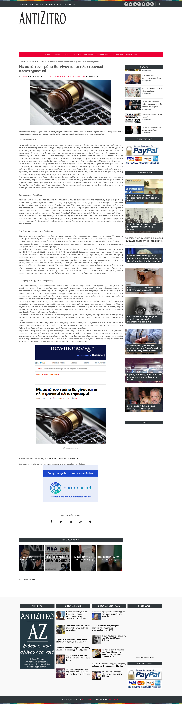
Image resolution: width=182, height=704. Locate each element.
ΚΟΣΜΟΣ (67, 55)
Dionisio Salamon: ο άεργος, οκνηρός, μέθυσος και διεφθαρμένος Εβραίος (73, 649)
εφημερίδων (150, 657)
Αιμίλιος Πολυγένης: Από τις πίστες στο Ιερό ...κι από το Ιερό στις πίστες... (144, 377)
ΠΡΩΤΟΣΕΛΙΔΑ (131, 55)
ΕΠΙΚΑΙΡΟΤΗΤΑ (55, 76)
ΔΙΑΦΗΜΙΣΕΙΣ (70, 4)
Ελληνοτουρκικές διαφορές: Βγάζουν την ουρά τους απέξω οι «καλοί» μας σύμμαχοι (152, 104)
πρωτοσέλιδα (141, 657)
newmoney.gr (73, 448)
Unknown (24, 76)
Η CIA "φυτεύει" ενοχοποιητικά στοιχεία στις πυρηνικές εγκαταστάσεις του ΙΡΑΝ (142, 319)
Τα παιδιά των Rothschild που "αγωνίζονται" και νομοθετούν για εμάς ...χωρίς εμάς (113, 653)
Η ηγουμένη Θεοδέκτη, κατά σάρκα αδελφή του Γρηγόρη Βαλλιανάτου (144, 260)
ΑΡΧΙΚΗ (23, 4)
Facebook (53, 458)
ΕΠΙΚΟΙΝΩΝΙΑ (36, 4)
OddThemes (114, 699)
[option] (144, 79)
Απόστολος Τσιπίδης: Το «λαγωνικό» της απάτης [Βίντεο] (113, 674)
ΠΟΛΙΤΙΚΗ (77, 55)
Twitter (62, 458)
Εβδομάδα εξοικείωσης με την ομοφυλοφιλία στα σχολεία (113, 614)
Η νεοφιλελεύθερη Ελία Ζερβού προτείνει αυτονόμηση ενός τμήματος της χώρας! (76, 615)
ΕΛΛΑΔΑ (57, 55)
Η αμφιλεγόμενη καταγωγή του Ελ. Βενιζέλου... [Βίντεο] (114, 638)
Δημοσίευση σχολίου (27, 579)
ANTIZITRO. (88, 699)
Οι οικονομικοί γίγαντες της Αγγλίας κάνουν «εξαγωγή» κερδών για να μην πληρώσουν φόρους (144, 348)
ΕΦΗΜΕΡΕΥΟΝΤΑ (53, 4)
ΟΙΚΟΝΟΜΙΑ (88, 55)
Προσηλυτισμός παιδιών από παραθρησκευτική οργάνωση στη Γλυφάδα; (143, 197)
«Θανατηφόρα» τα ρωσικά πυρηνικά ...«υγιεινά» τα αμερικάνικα (78, 628)
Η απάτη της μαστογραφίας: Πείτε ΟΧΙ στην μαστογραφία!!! (143, 288)
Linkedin (74, 458)
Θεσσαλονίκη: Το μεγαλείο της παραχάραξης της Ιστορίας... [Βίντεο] (141, 226)
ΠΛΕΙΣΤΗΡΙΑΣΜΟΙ (36, 62)
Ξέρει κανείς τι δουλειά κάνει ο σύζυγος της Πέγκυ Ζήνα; (142, 407)
